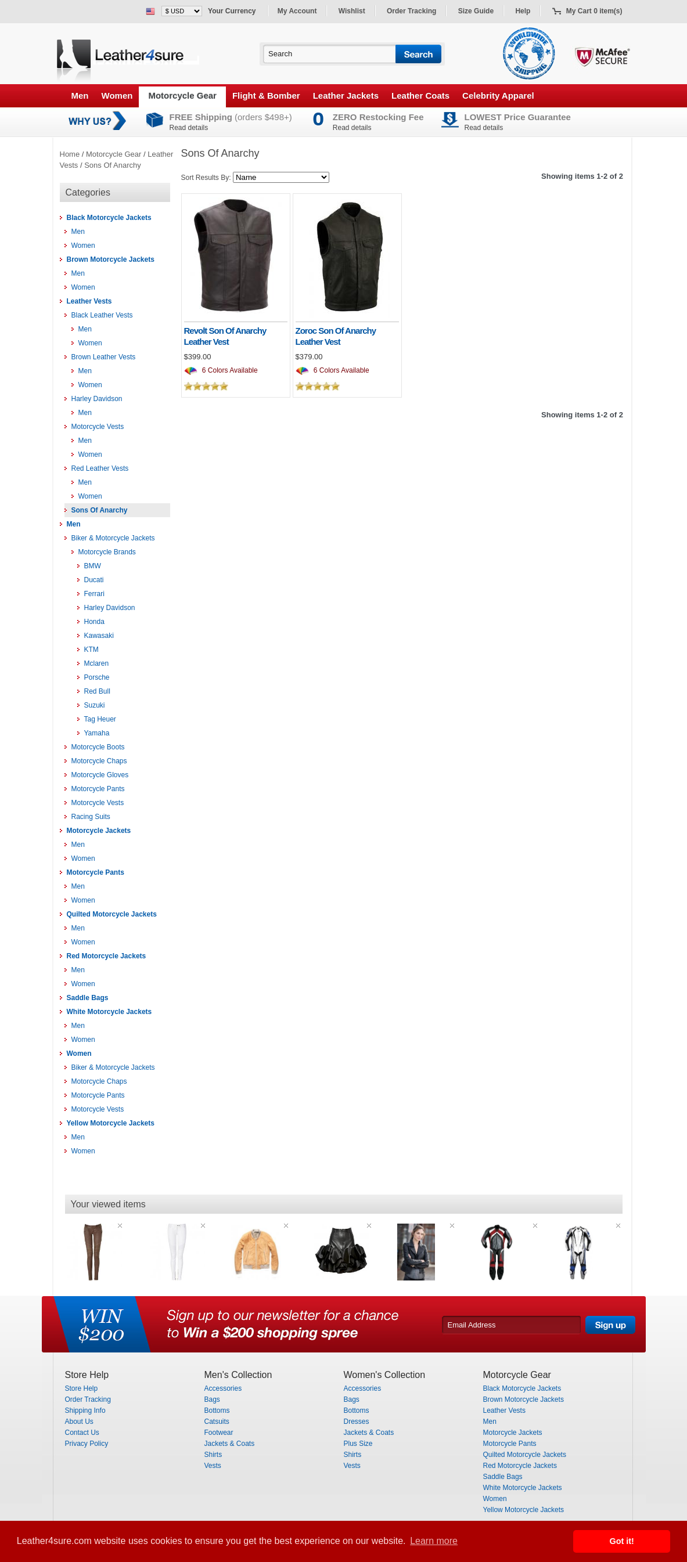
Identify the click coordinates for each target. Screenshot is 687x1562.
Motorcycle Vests (97, 427)
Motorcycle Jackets (99, 831)
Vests (212, 1466)
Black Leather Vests (102, 315)
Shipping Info (85, 1410)
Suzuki (94, 705)
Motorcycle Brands (107, 552)
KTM (91, 649)
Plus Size (358, 1444)
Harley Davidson (97, 399)
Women (117, 95)
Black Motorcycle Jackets (109, 218)
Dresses (356, 1421)
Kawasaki (99, 636)
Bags (212, 1399)
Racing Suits (90, 817)
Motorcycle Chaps (99, 761)
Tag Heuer (100, 719)
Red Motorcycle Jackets (106, 956)
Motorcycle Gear (182, 95)
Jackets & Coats (229, 1444)
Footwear (218, 1432)
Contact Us (82, 1432)
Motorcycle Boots (98, 747)
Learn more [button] (434, 1541)
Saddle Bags (88, 998)
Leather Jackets (346, 95)
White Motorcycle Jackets (109, 1012)
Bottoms (217, 1410)
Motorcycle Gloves (100, 775)
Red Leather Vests (100, 468)
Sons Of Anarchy (112, 165)
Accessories (223, 1388)
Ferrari (94, 594)
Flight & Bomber (266, 95)
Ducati (94, 580)
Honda (94, 622)
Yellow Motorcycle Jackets (110, 1123)
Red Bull (97, 691)
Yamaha (97, 733)
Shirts (213, 1455)
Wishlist (352, 11)
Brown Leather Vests (103, 357)
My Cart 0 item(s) (594, 11)
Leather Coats (420, 95)
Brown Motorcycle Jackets (110, 259)
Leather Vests (89, 301)
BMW (92, 566)
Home (70, 154)
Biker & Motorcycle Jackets (113, 538)
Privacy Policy (87, 1444)
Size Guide (476, 11)
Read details (189, 128)
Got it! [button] (622, 1541)
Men (80, 95)
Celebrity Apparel (498, 95)
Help (522, 11)
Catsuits (216, 1421)
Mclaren (96, 663)
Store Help (81, 1388)
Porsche (97, 677)
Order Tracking (411, 11)
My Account (297, 11)
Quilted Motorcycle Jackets (112, 914)
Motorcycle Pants (98, 789)
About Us (79, 1421)
